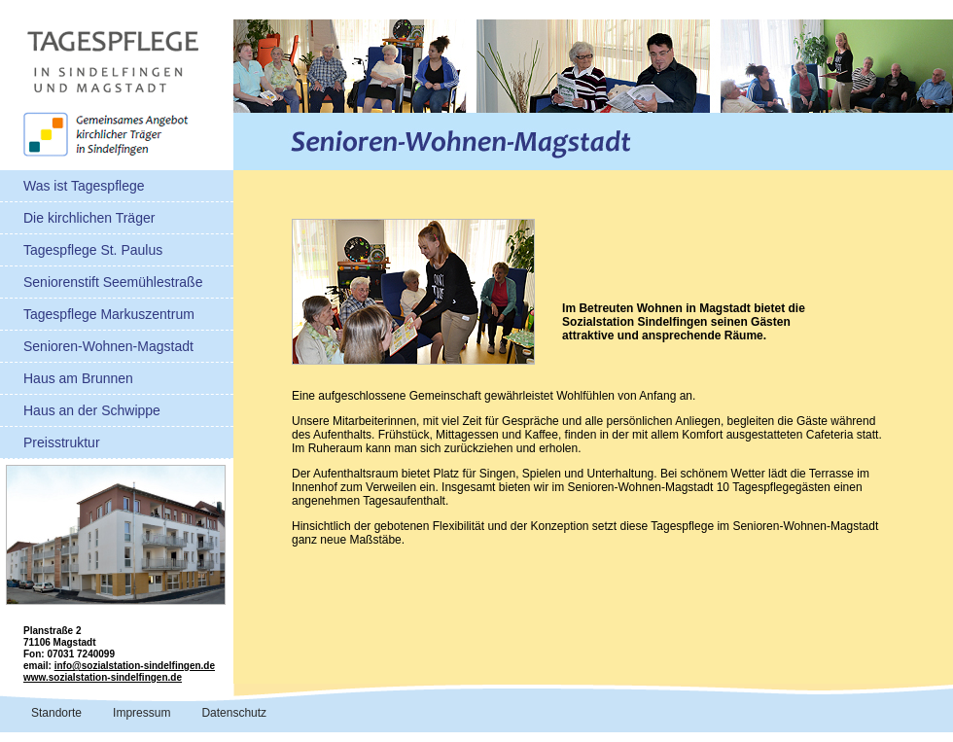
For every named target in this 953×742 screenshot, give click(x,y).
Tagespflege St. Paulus (92, 250)
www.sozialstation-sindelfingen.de (102, 677)
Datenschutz (233, 713)
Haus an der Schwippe (91, 410)
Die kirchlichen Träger (89, 218)
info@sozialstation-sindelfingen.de (134, 665)
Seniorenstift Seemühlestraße (112, 282)
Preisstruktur (61, 442)
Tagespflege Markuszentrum (108, 314)
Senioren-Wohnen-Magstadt (108, 346)
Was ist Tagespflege (84, 186)
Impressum (141, 713)
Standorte (56, 713)
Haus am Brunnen (78, 378)
